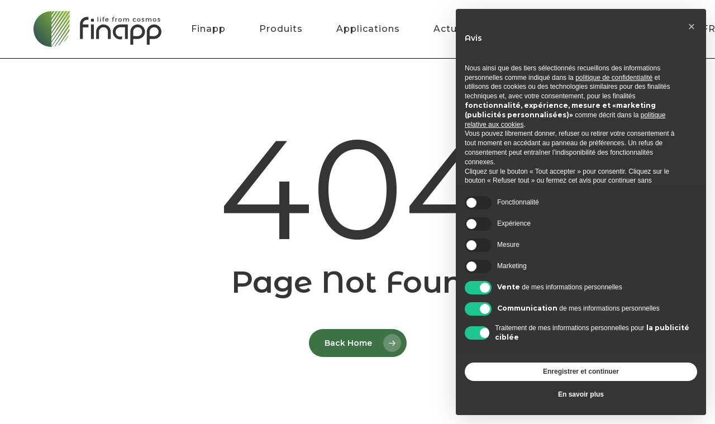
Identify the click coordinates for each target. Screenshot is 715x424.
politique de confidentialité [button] (613, 78)
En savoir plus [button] (581, 394)
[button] (691, 27)
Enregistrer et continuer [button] (581, 371)
